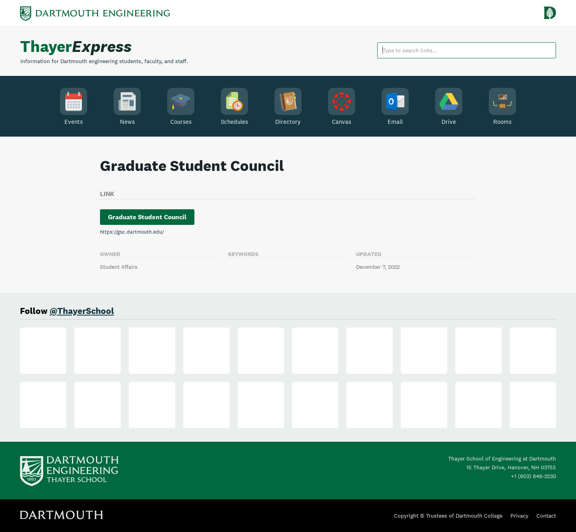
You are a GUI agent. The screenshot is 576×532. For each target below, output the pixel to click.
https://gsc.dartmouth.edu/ (132, 231)
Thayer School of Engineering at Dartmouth (502, 458)
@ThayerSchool (82, 310)
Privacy (519, 515)
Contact (546, 515)
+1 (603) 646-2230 (533, 476)
